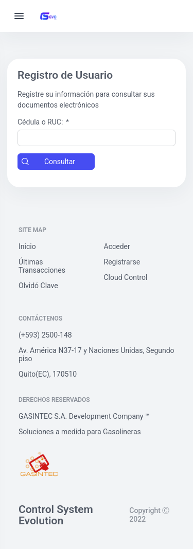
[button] (56, 161)
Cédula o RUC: (43, 122)
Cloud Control (126, 277)
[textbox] (96, 138)
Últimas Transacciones (42, 266)
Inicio (27, 246)
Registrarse (122, 262)
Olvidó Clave (38, 285)
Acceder (117, 246)
